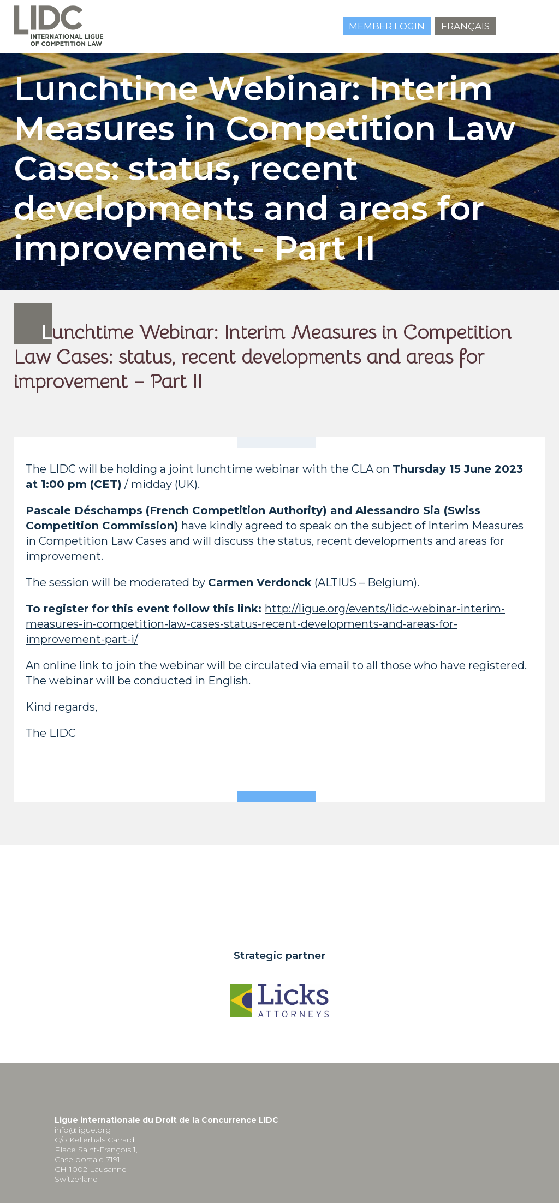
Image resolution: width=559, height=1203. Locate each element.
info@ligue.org (83, 1130)
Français (465, 26)
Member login (387, 26)
